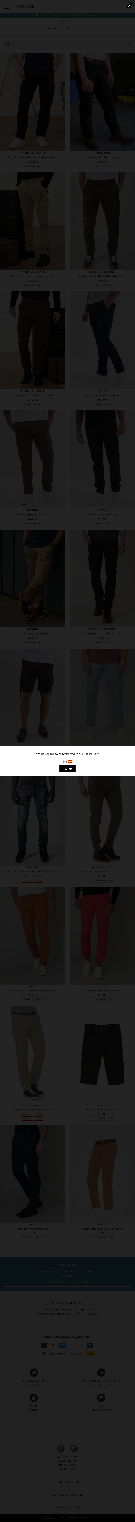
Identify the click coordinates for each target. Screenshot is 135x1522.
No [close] (67, 761)
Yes (67, 768)
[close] (128, 6)
